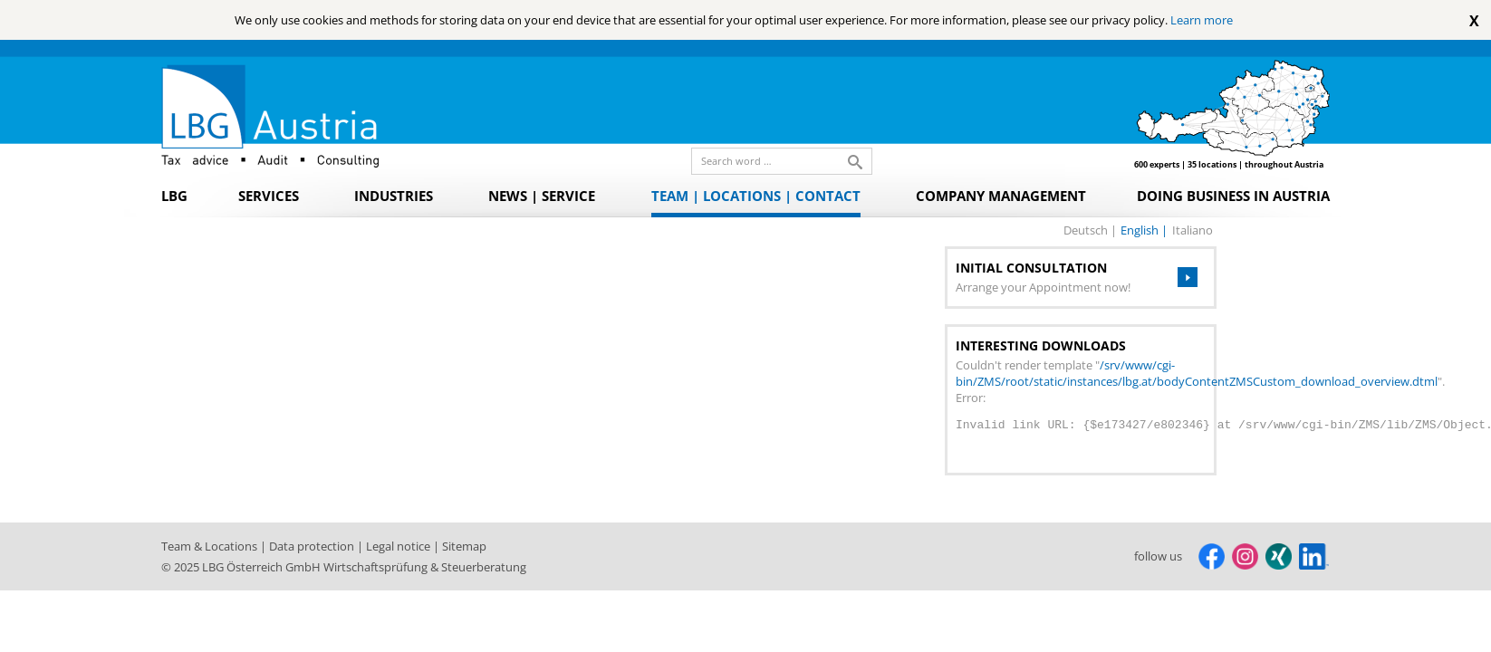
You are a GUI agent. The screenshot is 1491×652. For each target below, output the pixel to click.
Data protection (313, 546)
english (1141, 230)
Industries (393, 196)
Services (268, 196)
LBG (174, 196)
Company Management (1001, 196)
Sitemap (464, 546)
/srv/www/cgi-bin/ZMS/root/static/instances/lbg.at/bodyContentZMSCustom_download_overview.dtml (1197, 373)
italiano (1192, 230)
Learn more (1201, 20)
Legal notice (399, 546)
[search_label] (774, 161)
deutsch (1087, 230)
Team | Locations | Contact (756, 196)
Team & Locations (210, 546)
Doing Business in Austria (1233, 196)
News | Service (541, 196)
